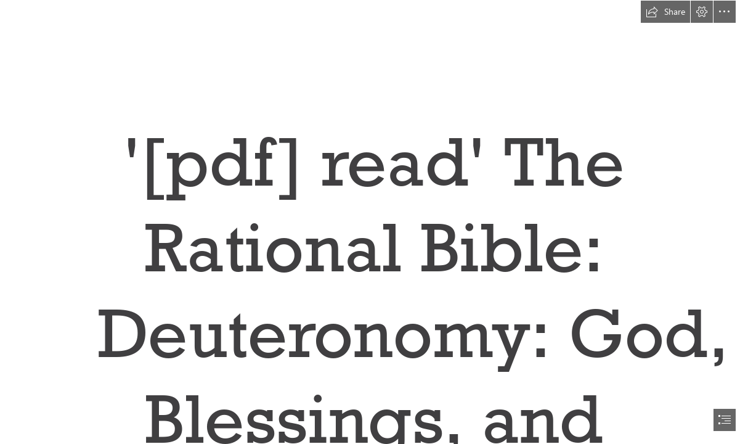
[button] (665, 12)
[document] (374, 222)
